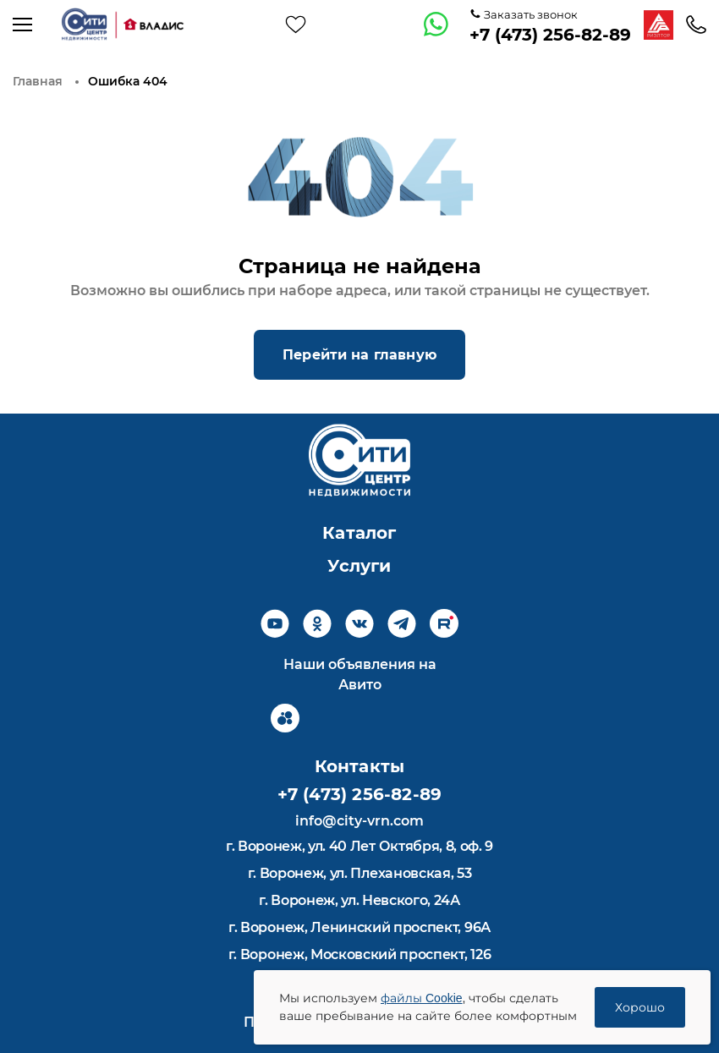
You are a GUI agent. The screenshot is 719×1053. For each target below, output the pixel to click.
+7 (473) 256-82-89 (550, 35)
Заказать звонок (529, 14)
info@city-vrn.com (359, 821)
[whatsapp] (436, 24)
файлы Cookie (422, 998)
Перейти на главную (359, 355)
